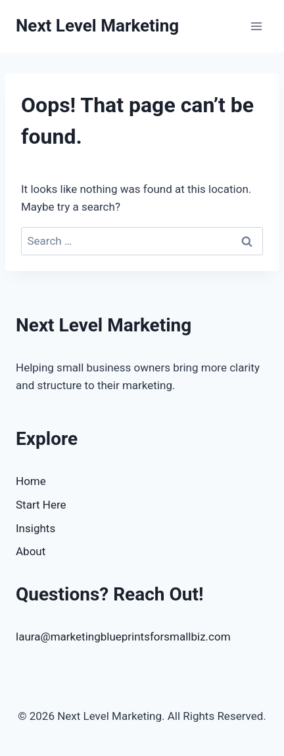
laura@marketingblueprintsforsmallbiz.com (123, 636)
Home (31, 481)
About (30, 551)
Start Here (41, 504)
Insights (35, 528)
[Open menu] (256, 26)
